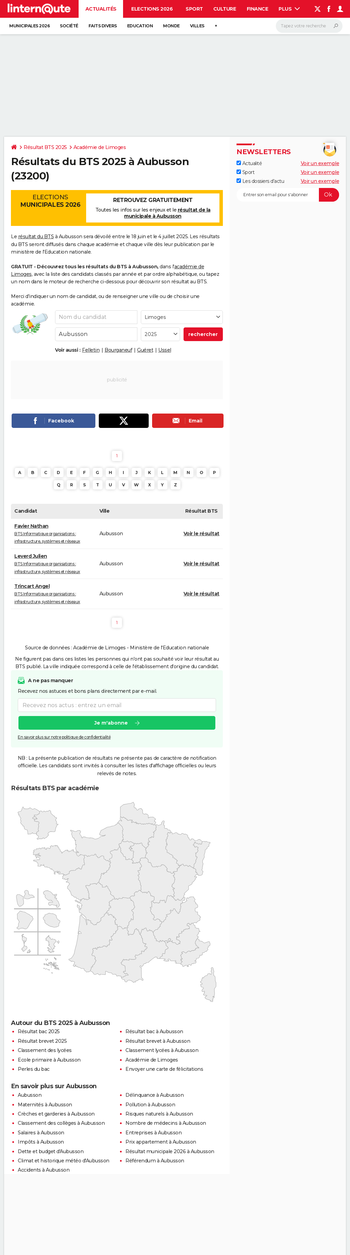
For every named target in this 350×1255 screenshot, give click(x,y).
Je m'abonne (111, 723)
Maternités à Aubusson (45, 1105)
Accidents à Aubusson (43, 1170)
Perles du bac (34, 1069)
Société (69, 25)
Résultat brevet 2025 (42, 1041)
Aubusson (29, 1095)
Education (140, 25)
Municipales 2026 (29, 25)
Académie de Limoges (99, 147)
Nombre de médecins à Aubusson (165, 1123)
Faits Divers (103, 25)
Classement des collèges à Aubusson (61, 1123)
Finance (257, 9)
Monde (171, 25)
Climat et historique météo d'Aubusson (63, 1161)
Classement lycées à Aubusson (161, 1050)
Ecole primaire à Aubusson (49, 1060)
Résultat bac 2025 (39, 1031)
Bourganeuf (118, 350)
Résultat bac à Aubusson (154, 1031)
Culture (224, 9)
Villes (197, 25)
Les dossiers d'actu (260, 181)
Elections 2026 (152, 9)
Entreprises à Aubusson (153, 1133)
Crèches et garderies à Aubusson (56, 1114)
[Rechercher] (309, 26)
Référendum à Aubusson (154, 1161)
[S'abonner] (288, 195)
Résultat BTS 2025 (45, 147)
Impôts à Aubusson (41, 1142)
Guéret (145, 350)
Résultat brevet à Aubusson (157, 1041)
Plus (289, 9)
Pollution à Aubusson (150, 1105)
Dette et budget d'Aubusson (50, 1151)
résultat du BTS (36, 236)
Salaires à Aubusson (41, 1133)
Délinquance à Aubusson (154, 1095)
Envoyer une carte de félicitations (164, 1069)
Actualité (249, 163)
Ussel (164, 350)
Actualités (101, 9)
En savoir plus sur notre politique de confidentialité (64, 737)
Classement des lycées (45, 1050)
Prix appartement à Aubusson (160, 1142)
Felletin (90, 350)
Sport (194, 9)
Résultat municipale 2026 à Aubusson (169, 1151)
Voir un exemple (320, 163)
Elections (50, 200)
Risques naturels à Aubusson (159, 1114)
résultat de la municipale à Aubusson (167, 213)
